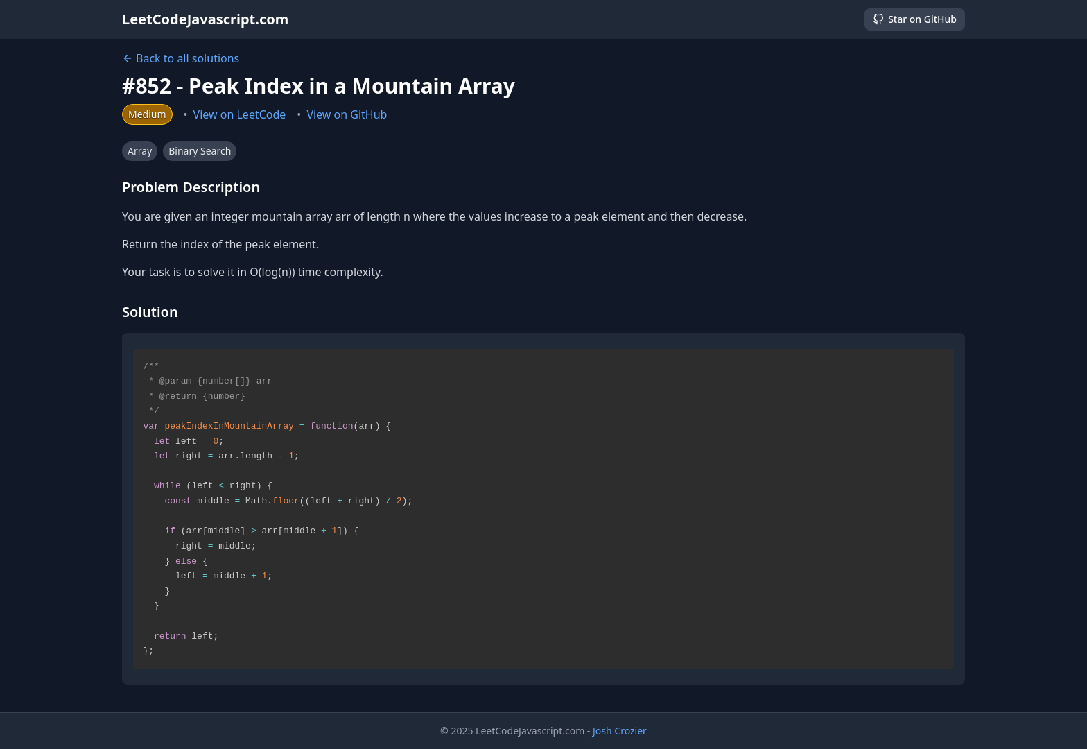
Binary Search (199, 150)
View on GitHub (346, 114)
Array (140, 150)
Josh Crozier (620, 730)
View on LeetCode (239, 114)
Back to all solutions (180, 58)
